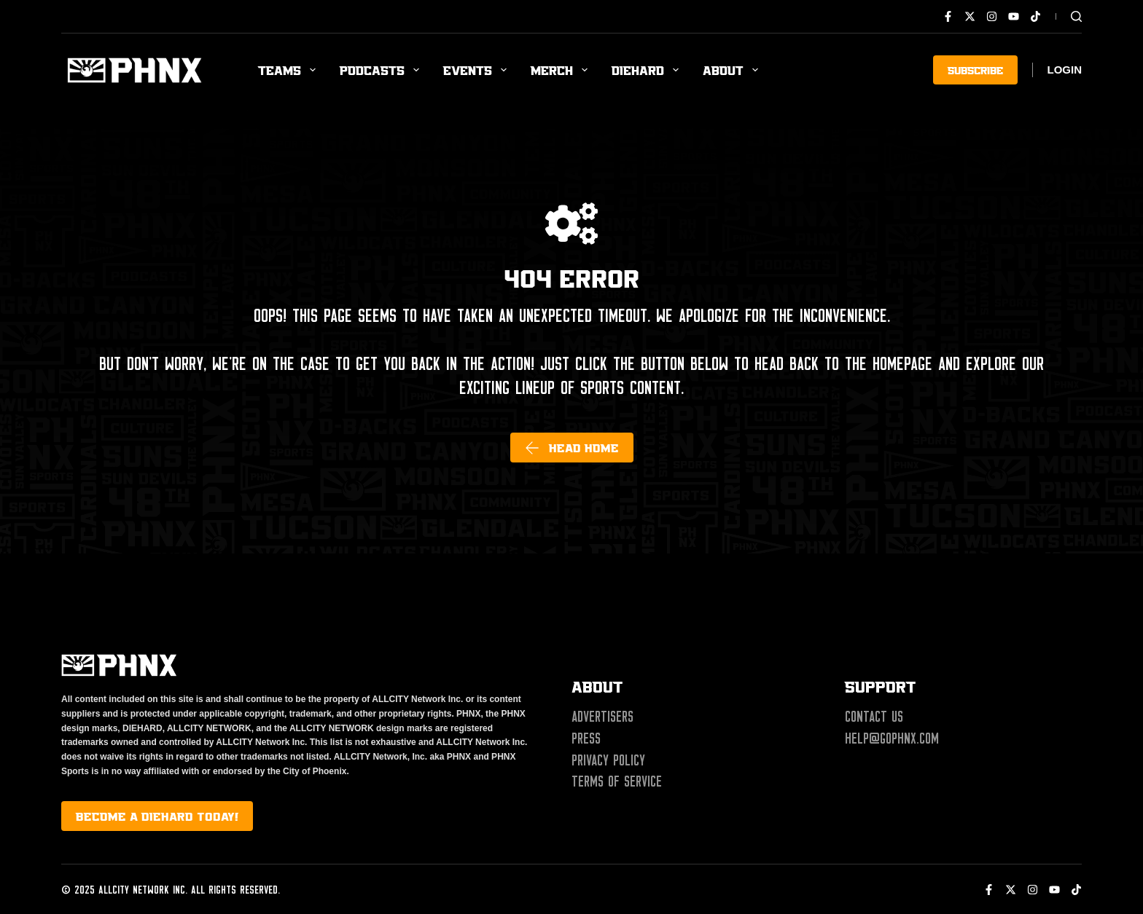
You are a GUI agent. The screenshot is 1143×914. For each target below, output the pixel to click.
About (733, 70)
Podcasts (382, 70)
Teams (289, 70)
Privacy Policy (608, 760)
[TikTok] (1035, 16)
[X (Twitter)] (969, 16)
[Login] (1065, 70)
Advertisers (602, 716)
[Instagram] (991, 16)
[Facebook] (948, 16)
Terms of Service (617, 781)
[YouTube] (1013, 16)
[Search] (1076, 16)
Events (477, 70)
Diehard (648, 70)
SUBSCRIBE (975, 69)
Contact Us (874, 716)
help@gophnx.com (892, 738)
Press (586, 738)
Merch (562, 70)
